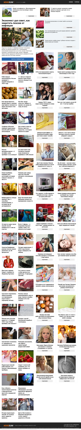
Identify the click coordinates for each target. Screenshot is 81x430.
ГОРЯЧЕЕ (77, 2)
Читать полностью (17, 59)
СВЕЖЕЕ (71, 2)
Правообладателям (32, 429)
